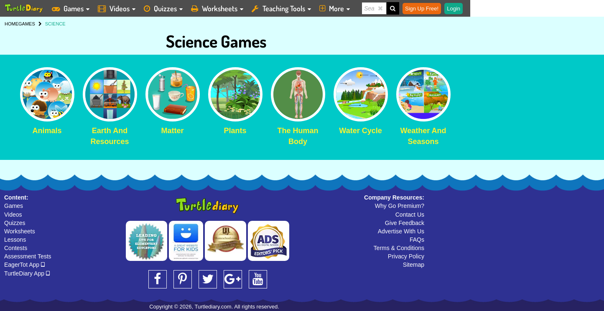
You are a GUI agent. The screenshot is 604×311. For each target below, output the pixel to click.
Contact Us (409, 214)
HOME (11, 23)
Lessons (15, 239)
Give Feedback (404, 223)
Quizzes (14, 223)
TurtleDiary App (27, 273)
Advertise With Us (401, 231)
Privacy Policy (406, 256)
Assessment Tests (27, 256)
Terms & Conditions (399, 248)
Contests (15, 248)
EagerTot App (24, 264)
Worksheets (19, 231)
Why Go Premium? (399, 205)
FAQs (417, 239)
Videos (13, 214)
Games (13, 205)
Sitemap (413, 264)
